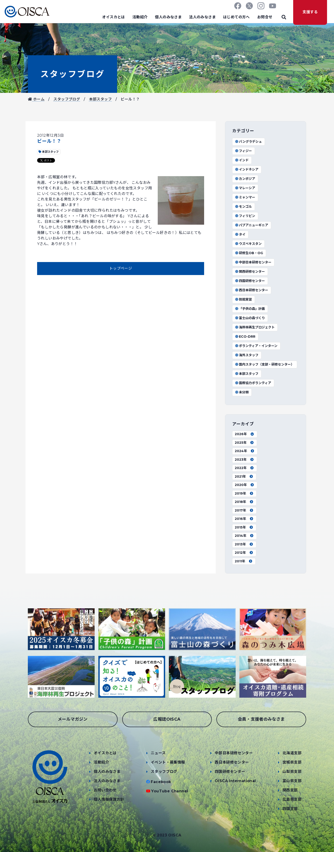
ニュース (158, 753)
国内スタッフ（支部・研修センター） (264, 364)
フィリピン (245, 216)
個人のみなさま (168, 17)
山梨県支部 (292, 771)
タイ (240, 234)
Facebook (161, 782)
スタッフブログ (72, 74)
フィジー (243, 151)
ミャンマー (245, 197)
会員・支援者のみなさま (261, 719)
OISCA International (235, 781)
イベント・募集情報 (168, 762)
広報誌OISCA (166, 719)
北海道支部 (292, 753)
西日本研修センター (251, 290)
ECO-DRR (245, 336)
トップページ (120, 268)
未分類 (242, 392)
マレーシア (245, 188)
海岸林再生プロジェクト (255, 327)
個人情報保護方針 (109, 799)
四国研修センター (250, 281)
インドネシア (246, 169)
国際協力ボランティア (253, 383)
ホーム (36, 99)
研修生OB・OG (249, 253)
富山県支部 (292, 781)
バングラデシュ (248, 141)
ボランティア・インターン (256, 346)
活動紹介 (140, 17)
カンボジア (245, 179)
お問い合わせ (105, 790)
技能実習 (243, 299)
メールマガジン (73, 719)
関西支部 (290, 790)
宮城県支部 (292, 762)
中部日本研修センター (253, 262)
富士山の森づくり (250, 318)
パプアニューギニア (251, 225)
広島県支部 (292, 799)
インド (242, 160)
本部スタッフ (100, 99)
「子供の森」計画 (250, 309)
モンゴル (243, 206)
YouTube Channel (169, 791)
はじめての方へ (236, 17)
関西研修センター (250, 271)
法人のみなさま (202, 17)
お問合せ (265, 17)
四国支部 (290, 809)
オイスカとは (113, 17)
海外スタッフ (246, 355)
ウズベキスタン (248, 244)
